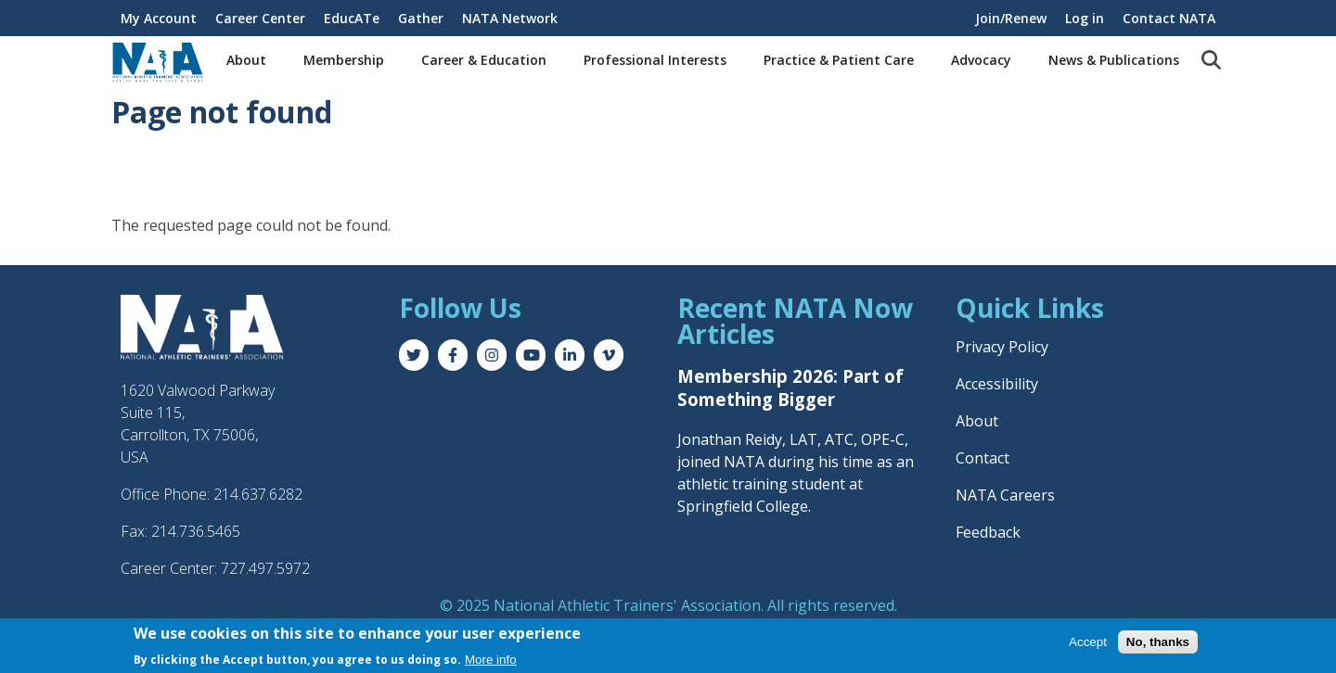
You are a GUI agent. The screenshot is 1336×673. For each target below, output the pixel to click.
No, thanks (1157, 643)
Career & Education (483, 60)
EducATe (351, 18)
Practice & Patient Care (839, 60)
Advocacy (981, 60)
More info (491, 660)
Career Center (260, 18)
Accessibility (997, 384)
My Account (159, 18)
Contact (982, 458)
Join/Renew (1011, 18)
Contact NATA (1169, 18)
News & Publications (1113, 60)
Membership (343, 60)
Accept (1088, 643)
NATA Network (510, 18)
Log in (1084, 18)
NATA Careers (1005, 495)
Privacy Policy (1002, 346)
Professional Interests (655, 60)
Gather (420, 18)
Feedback (988, 532)
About (246, 60)
